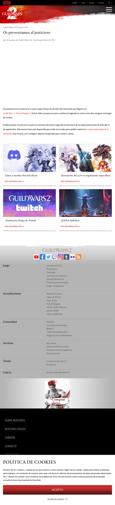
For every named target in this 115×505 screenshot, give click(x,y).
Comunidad (10, 321)
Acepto (57, 490)
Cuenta (101, 2)
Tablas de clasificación (57, 332)
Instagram (60, 257)
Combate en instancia (57, 276)
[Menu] (109, 10)
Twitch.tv (54, 257)
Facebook (42, 257)
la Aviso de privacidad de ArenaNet (26, 480)
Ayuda (91, 2)
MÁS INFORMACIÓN (13, 181)
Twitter (48, 257)
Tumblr (66, 257)
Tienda (7, 361)
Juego (6, 265)
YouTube (36, 257)
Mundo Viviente (54, 294)
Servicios (8, 343)
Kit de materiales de (58, 372)
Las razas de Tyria (54, 265)
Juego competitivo (55, 286)
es (109, 2)
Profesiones (52, 269)
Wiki (83, 2)
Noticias (21, 27)
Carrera (10, 437)
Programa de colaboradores (59, 335)
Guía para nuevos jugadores (59, 350)
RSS (78, 257)
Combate (51, 272)
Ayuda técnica (53, 353)
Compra (56, 361)
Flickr (72, 257)
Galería (7, 372)
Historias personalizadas (58, 282)
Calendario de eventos (57, 325)
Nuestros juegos (15, 428)
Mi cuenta (51, 343)
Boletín (50, 328)
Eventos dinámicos (55, 279)
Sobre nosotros (15, 420)
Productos (51, 364)
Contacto (11, 446)
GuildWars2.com (12, 13)
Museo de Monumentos (58, 346)
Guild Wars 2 (9, 27)
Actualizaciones (12, 293)
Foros (74, 2)
